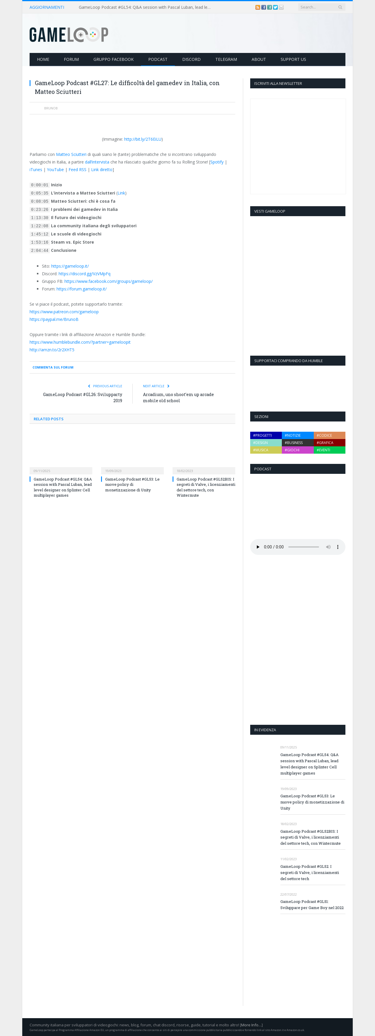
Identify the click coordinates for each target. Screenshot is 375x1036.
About (259, 59)
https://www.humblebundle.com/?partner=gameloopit (80, 342)
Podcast (158, 59)
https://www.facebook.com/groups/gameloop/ (108, 281)
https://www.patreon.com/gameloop (64, 311)
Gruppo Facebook (113, 59)
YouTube (55, 169)
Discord (191, 59)
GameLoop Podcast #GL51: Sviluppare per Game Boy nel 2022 (312, 904)
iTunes (36, 169)
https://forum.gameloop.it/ (82, 289)
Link (121, 193)
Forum (71, 59)
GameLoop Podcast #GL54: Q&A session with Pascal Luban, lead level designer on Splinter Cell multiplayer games (146, 7)
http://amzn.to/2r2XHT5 (52, 349)
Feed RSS (77, 169)
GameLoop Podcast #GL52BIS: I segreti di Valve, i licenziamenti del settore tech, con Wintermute (206, 487)
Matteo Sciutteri (71, 154)
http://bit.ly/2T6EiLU (142, 139)
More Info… (251, 1025)
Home (43, 59)
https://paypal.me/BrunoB (54, 319)
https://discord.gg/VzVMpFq (84, 273)
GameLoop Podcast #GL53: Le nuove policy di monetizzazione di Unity (132, 484)
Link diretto (101, 169)
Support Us (293, 59)
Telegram (226, 59)
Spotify (217, 162)
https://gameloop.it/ (70, 266)
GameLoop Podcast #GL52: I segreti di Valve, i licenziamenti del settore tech (309, 872)
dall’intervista (97, 162)
